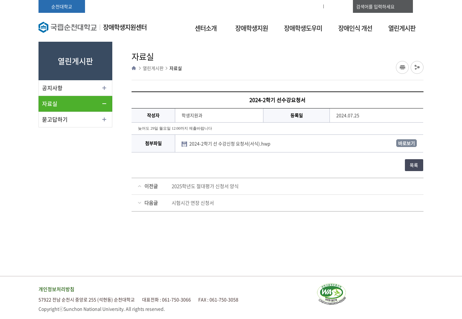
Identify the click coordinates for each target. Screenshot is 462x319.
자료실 (49, 103)
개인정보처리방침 (56, 289)
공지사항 (52, 88)
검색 (417, 6)
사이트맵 (338, 6)
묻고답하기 (55, 119)
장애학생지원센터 (125, 27)
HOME (134, 68)
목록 (414, 165)
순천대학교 (61, 6)
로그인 (310, 6)
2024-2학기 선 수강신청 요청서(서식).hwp (230, 143)
